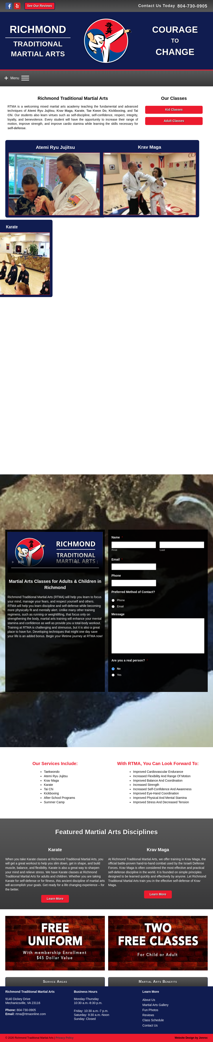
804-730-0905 (192, 6)
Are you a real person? (129, 660)
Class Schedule (153, 1020)
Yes (119, 674)
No (118, 668)
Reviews (148, 1015)
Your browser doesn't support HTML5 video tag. (55, 552)
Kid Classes (174, 109)
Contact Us (150, 1025)
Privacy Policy (64, 1037)
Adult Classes (174, 121)
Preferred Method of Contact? (133, 592)
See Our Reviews (39, 6)
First (114, 550)
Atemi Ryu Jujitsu (41, 110)
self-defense (16, 128)
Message (117, 614)
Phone (116, 575)
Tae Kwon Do (96, 110)
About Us (149, 1000)
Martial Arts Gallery (156, 1005)
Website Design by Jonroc (191, 1037)
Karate (79, 110)
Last (162, 550)
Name (117, 537)
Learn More (55, 898)
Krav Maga (65, 110)
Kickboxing (117, 110)
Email (117, 559)
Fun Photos (150, 1010)
